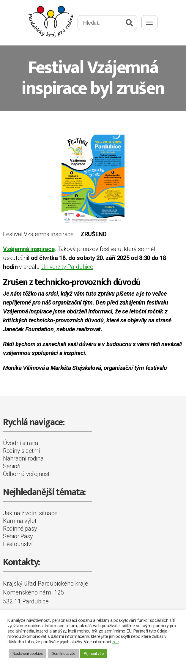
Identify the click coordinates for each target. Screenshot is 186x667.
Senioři (11, 466)
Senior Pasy (18, 536)
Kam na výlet (19, 520)
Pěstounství (18, 544)
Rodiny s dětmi (21, 450)
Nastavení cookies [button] (27, 653)
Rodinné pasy (20, 528)
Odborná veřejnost (26, 473)
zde (115, 641)
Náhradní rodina (23, 458)
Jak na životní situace (30, 513)
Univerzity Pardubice (67, 266)
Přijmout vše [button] (93, 653)
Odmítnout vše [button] (63, 653)
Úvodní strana (20, 443)
